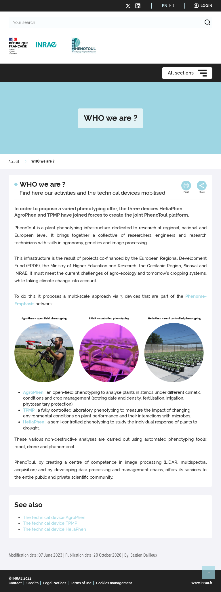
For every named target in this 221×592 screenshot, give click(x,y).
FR (171, 5)
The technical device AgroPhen (55, 517)
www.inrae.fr (201, 583)
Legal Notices (54, 583)
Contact (15, 583)
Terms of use (81, 583)
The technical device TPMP (50, 523)
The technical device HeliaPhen (54, 529)
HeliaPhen (33, 422)
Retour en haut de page (211, 575)
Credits (32, 583)
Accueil (14, 162)
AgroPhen (33, 392)
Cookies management (114, 583)
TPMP (29, 410)
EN (164, 5)
